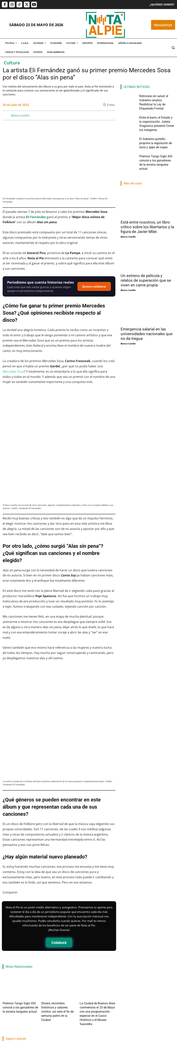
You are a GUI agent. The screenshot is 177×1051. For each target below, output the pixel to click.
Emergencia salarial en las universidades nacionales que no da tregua (146, 313)
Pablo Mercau (50, 994)
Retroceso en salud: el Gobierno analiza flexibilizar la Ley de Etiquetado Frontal (19, 975)
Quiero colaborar (94, 286)
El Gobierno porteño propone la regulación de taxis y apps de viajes (97, 975)
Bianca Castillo (20, 115)
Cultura (12, 63)
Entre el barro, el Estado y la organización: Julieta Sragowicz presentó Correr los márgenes (58, 977)
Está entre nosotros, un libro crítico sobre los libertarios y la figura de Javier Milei (147, 206)
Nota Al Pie (8, 989)
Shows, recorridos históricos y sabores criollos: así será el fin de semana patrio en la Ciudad (58, 913)
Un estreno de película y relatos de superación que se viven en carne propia (146, 259)
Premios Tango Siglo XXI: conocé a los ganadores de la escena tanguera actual (20, 913)
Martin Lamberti (91, 989)
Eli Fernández (36, 217)
